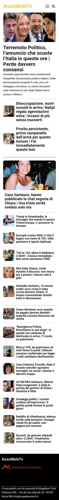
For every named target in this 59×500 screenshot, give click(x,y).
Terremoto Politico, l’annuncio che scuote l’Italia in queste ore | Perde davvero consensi (27, 59)
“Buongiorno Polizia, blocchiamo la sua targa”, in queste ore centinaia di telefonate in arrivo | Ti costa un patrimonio (34, 333)
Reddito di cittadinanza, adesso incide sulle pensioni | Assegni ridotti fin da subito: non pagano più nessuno (36, 421)
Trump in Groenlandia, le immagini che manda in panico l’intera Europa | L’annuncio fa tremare (35, 221)
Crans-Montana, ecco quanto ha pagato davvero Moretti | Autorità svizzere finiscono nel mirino (35, 314)
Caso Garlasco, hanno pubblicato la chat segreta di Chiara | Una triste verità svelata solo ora (29, 201)
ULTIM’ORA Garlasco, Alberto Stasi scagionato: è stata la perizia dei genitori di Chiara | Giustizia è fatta (34, 386)
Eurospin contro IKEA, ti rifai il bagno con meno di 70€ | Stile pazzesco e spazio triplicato (35, 238)
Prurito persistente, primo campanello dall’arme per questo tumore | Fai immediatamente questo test (33, 139)
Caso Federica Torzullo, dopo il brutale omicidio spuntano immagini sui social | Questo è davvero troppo (35, 369)
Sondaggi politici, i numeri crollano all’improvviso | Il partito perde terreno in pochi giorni (34, 403)
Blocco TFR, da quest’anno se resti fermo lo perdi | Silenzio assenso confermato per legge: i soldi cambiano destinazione (35, 352)
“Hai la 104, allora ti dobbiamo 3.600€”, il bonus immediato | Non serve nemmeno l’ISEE (35, 256)
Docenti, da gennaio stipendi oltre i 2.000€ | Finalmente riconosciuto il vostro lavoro (34, 438)
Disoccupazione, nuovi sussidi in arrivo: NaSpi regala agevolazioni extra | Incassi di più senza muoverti (35, 111)
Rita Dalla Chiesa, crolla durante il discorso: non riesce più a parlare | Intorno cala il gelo (35, 273)
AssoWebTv (17, 6)
